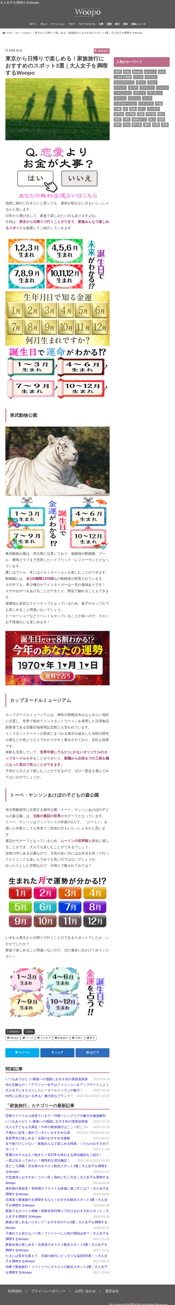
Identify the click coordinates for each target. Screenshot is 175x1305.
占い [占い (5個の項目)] (141, 115)
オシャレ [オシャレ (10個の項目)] (151, 83)
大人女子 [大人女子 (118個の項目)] (153, 115)
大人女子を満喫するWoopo (19, 2)
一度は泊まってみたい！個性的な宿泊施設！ (37, 1167)
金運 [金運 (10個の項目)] (164, 131)
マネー (71, 31)
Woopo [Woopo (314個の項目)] (137, 78)
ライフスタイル (87, 31)
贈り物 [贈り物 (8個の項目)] (137, 131)
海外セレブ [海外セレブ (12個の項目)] (139, 126)
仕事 (101, 31)
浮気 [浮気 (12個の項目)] (126, 126)
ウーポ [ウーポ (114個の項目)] (138, 83)
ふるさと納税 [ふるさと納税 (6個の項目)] (123, 83)
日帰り (79, 1044)
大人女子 (45, 1044)
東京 (92, 1044)
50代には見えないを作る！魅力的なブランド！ (39, 1103)
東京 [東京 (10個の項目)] (117, 126)
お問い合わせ (69, 1298)
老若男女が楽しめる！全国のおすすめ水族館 (37, 1145)
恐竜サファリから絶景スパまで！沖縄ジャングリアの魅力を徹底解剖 (55, 1122)
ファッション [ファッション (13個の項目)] (123, 99)
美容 (125, 31)
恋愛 (109, 31)
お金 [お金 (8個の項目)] (161, 78)
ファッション (57, 31)
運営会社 (90, 1298)
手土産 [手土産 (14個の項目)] (151, 121)
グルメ (43, 31)
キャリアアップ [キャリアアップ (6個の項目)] (124, 89)
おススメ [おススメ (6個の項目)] (150, 78)
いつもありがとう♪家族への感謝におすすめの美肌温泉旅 (46, 1086)
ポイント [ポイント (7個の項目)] (120, 105)
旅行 (117, 31)
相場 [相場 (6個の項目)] (161, 126)
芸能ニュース (138, 31)
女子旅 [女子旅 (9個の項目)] (130, 121)
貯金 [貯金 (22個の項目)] (126, 131)
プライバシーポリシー (39, 1298)
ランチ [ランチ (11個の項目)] (147, 105)
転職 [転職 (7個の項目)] (156, 131)
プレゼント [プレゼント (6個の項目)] (154, 99)
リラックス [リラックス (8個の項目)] (146, 110)
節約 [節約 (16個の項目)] (117, 131)
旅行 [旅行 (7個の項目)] (161, 121)
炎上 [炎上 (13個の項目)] (152, 126)
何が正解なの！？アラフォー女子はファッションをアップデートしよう (57, 1091)
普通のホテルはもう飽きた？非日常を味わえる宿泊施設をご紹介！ (53, 1161)
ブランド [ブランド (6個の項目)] (139, 99)
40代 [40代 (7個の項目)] (117, 78)
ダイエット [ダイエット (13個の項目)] (147, 94)
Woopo (14, 1044)
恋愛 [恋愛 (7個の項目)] (140, 121)
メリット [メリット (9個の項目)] (134, 105)
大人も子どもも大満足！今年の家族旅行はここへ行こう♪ (46, 1134)
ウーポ (29, 1044)
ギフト (33, 31)
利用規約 (12, 1298)
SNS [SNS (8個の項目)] (127, 78)
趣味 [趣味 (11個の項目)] (147, 131)
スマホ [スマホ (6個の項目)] (133, 94)
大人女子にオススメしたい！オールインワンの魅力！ (44, 1097)
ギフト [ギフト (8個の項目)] (141, 89)
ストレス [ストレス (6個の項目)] (120, 94)
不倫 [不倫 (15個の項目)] (158, 110)
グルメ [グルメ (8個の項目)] (152, 89)
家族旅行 (15, 1038)
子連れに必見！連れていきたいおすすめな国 (37, 1139)
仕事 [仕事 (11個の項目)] (117, 115)
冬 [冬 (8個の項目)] (125, 115)
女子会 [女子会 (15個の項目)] (119, 121)
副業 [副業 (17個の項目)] (133, 115)
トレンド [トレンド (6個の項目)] (162, 94)
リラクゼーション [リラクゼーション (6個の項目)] (125, 110)
